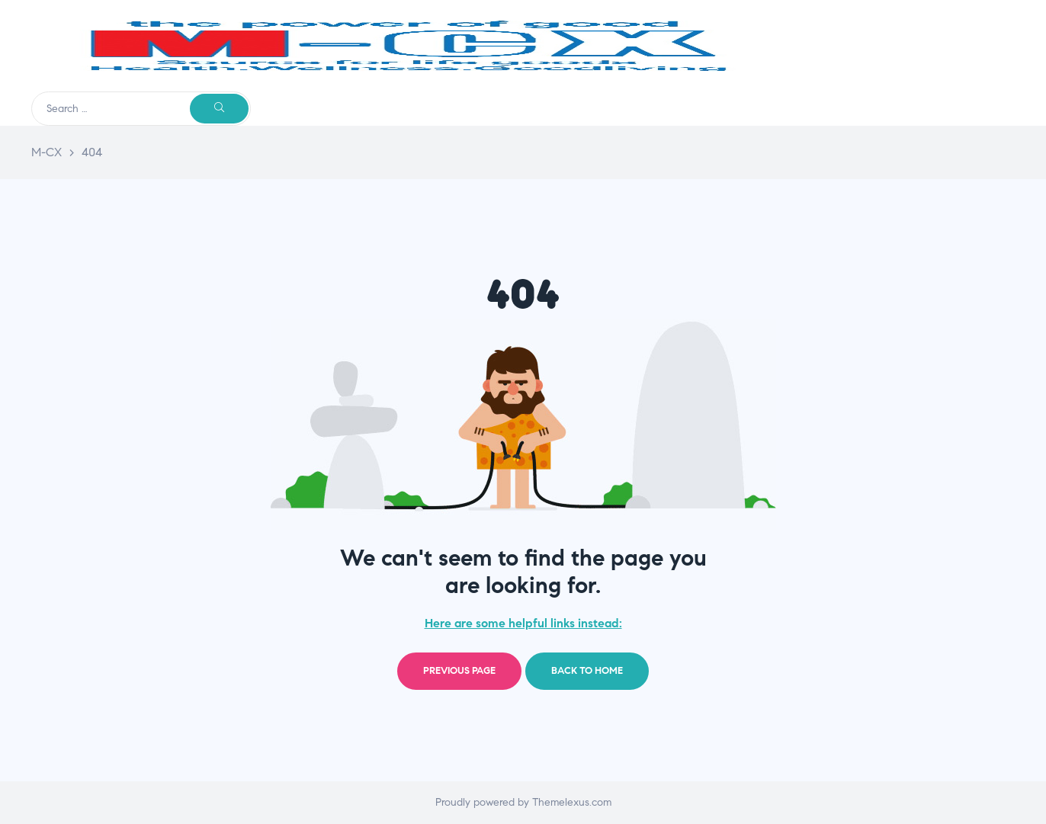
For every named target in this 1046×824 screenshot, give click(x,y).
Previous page (459, 671)
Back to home (587, 671)
